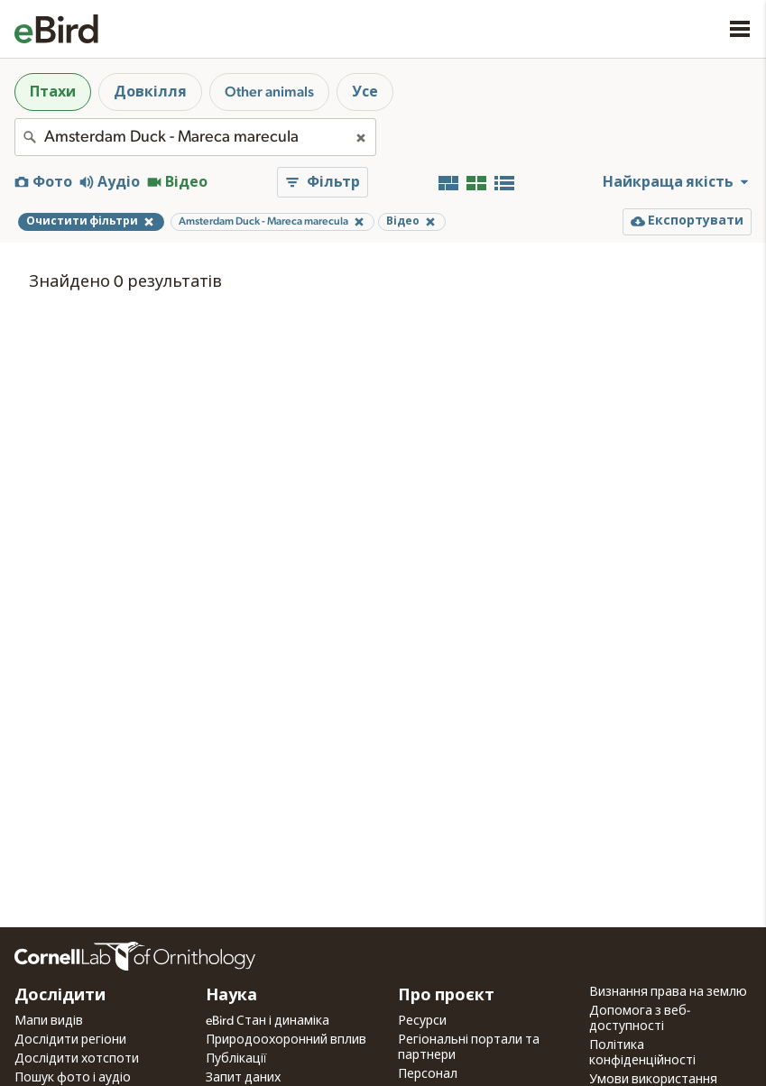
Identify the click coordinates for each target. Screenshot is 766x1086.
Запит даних (243, 1078)
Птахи (53, 92)
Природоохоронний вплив (286, 1040)
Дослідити (60, 996)
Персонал (427, 1074)
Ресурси (422, 1021)
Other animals (269, 92)
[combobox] (195, 137)
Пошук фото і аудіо (72, 1078)
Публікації (236, 1059)
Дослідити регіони (70, 1040)
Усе (365, 92)
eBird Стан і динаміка (267, 1021)
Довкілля (150, 92)
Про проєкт (446, 996)
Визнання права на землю (668, 992)
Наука (231, 996)
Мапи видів (48, 1021)
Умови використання (653, 1079)
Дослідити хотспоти (76, 1059)
